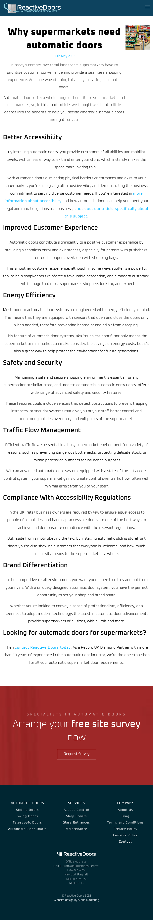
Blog (125, 816)
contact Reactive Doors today (43, 647)
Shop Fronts (76, 816)
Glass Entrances (76, 822)
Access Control (76, 809)
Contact (125, 841)
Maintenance (76, 828)
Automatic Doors (27, 803)
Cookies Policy (125, 835)
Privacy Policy (125, 828)
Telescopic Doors (27, 822)
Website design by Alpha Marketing (76, 900)
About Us (125, 809)
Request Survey (76, 754)
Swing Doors (27, 816)
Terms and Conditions (125, 822)
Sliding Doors (27, 809)
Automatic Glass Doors (27, 828)
